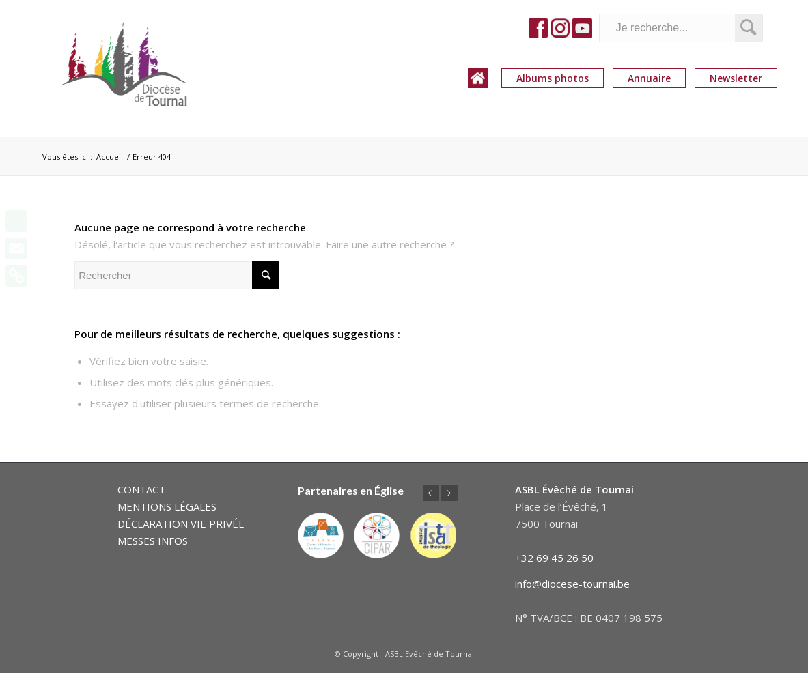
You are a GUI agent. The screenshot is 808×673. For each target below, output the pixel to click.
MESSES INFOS (152, 540)
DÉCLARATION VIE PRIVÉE (181, 523)
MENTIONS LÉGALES (167, 506)
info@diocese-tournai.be (572, 583)
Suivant (449, 493)
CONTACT (141, 489)
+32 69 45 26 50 (554, 557)
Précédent (431, 493)
